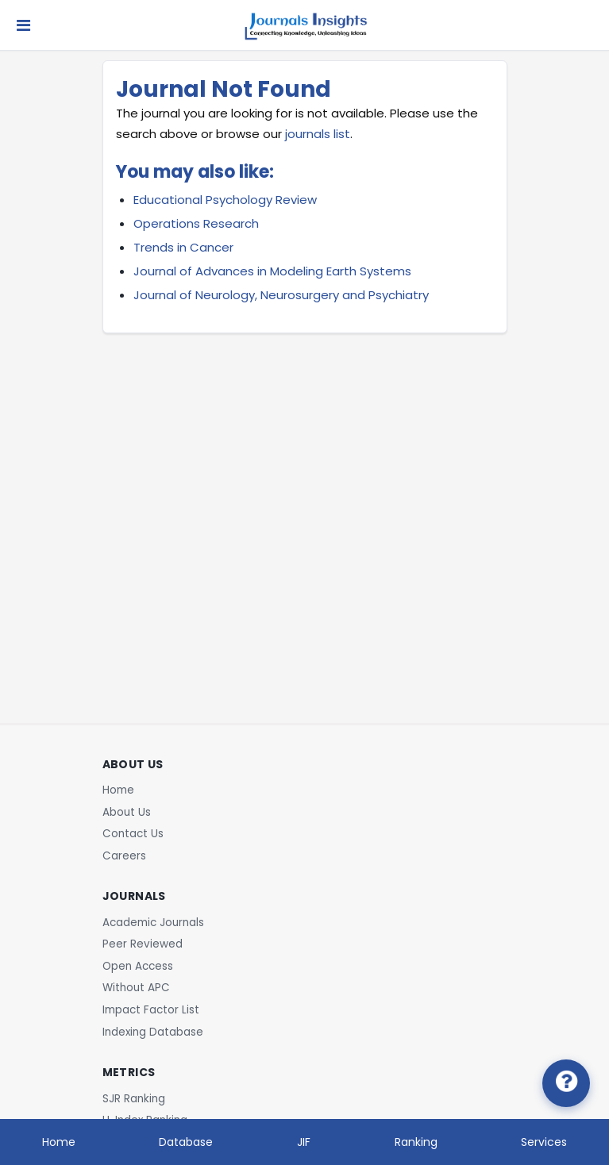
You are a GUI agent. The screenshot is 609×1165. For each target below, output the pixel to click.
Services (544, 1142)
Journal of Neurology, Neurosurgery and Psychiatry (281, 294)
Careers (124, 855)
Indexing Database (152, 1032)
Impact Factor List (150, 1009)
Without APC (136, 987)
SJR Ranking (133, 1098)
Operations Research (196, 223)
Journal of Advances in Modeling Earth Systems (272, 271)
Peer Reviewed (142, 944)
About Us (126, 812)
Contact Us (133, 833)
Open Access (137, 966)
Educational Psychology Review (225, 199)
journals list (317, 133)
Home (118, 790)
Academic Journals (153, 922)
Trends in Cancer (183, 247)
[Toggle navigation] (23, 25)
